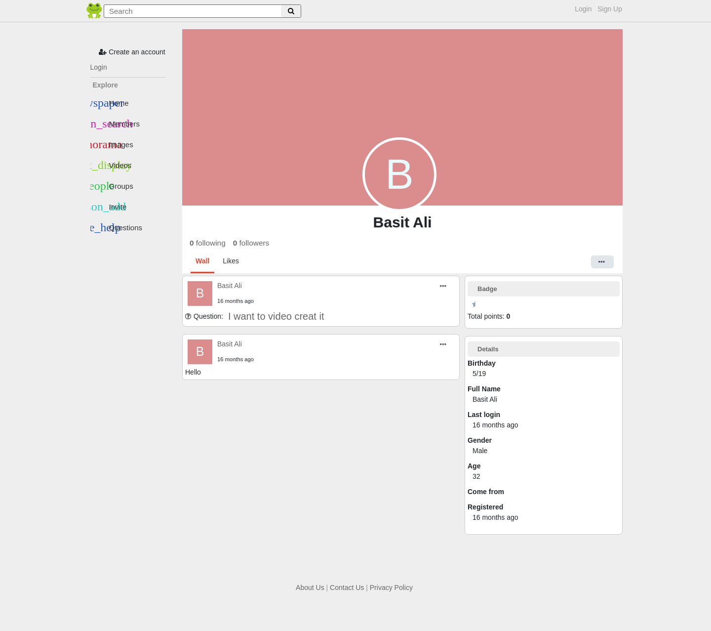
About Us (310, 587)
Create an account (132, 52)
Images (111, 144)
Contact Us (347, 587)
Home (109, 103)
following (208, 243)
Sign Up (609, 9)
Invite (108, 206)
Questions (116, 227)
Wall (202, 261)
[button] (602, 261)
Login (583, 9)
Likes (231, 261)
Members (115, 123)
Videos (111, 165)
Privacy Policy (391, 587)
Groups (111, 186)
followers (251, 243)
